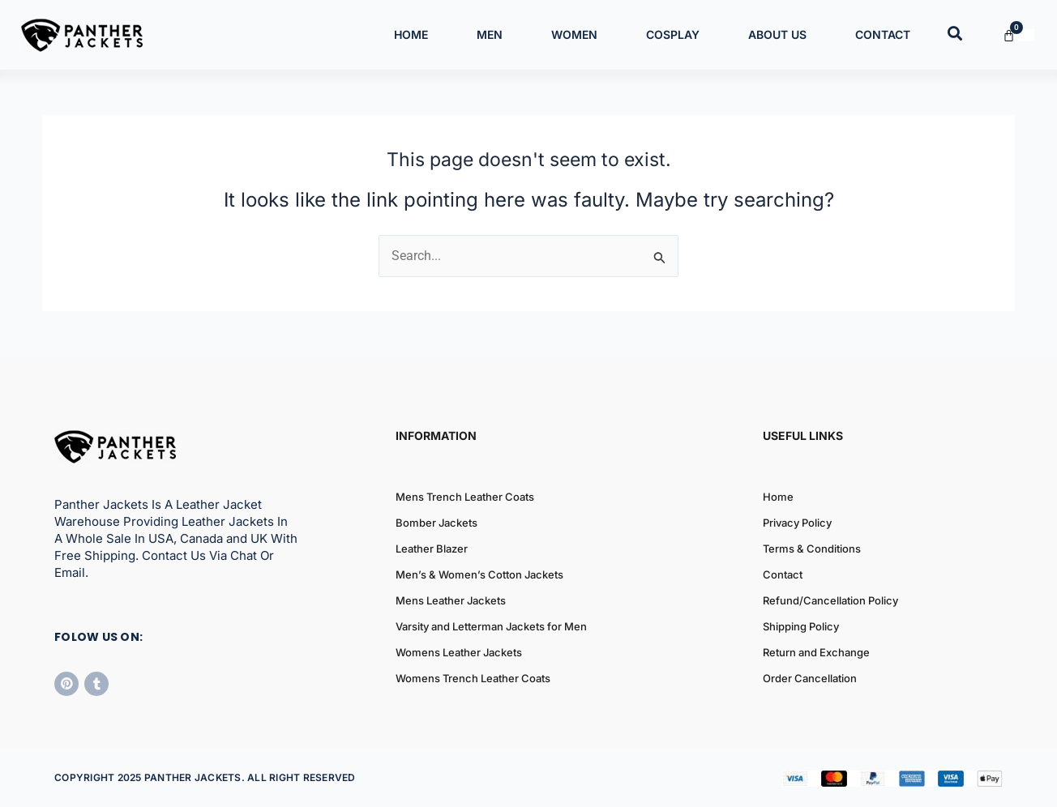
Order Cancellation (810, 678)
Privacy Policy (797, 523)
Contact (882, 34)
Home (411, 34)
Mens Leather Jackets (451, 601)
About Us (777, 34)
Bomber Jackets (436, 523)
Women (574, 34)
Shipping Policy (801, 627)
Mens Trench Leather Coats (465, 497)
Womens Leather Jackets (459, 653)
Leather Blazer (432, 549)
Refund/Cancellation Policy (830, 601)
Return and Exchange (816, 653)
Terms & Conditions (812, 549)
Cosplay (673, 34)
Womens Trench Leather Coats (473, 678)
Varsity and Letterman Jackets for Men (491, 627)
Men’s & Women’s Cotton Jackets (479, 575)
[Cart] (1018, 35)
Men (490, 34)
